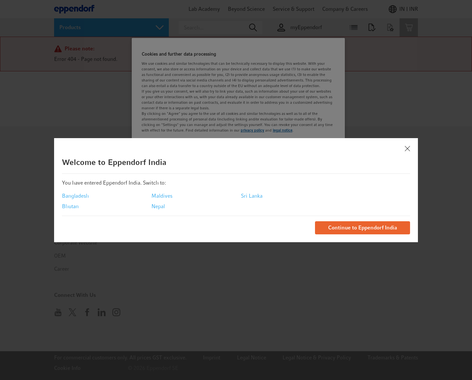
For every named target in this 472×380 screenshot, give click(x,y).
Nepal (158, 206)
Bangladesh (75, 196)
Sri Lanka (252, 196)
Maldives (161, 196)
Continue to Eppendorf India (362, 228)
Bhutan (70, 206)
